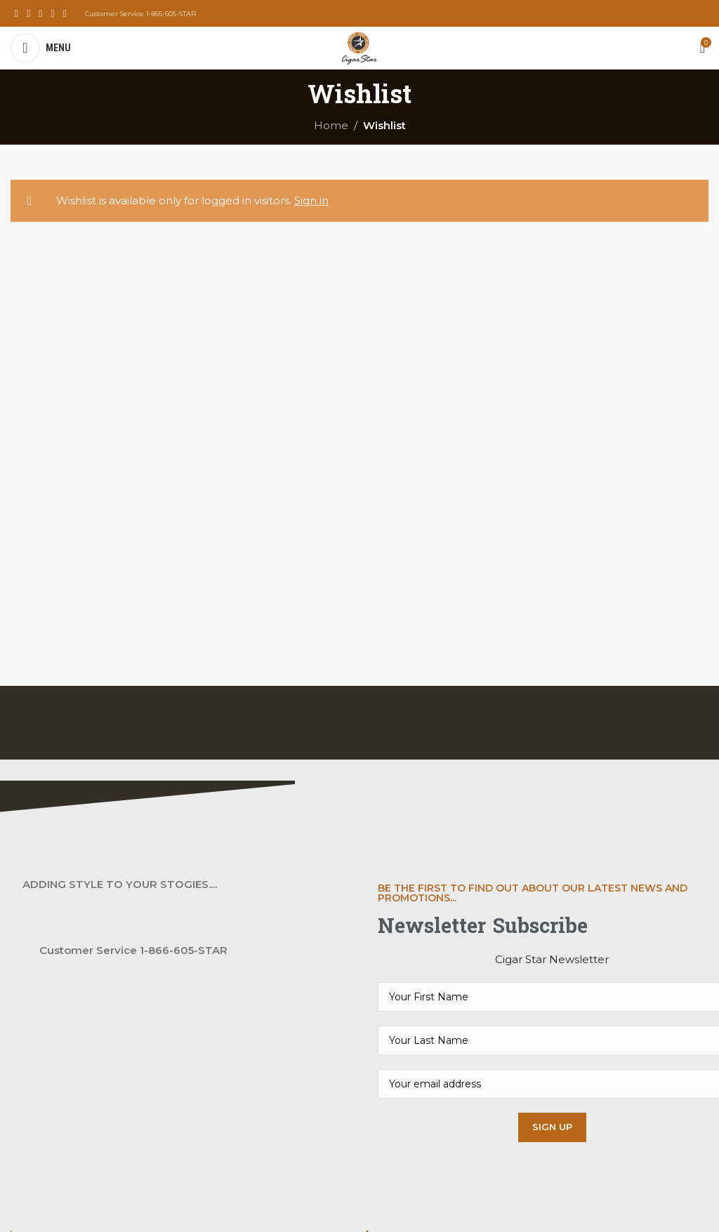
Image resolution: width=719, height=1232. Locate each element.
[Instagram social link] (40, 13)
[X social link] (28, 13)
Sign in (311, 200)
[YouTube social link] (52, 13)
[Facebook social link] (16, 13)
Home (331, 125)
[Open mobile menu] (41, 48)
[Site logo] (359, 46)
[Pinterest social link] (65, 13)
